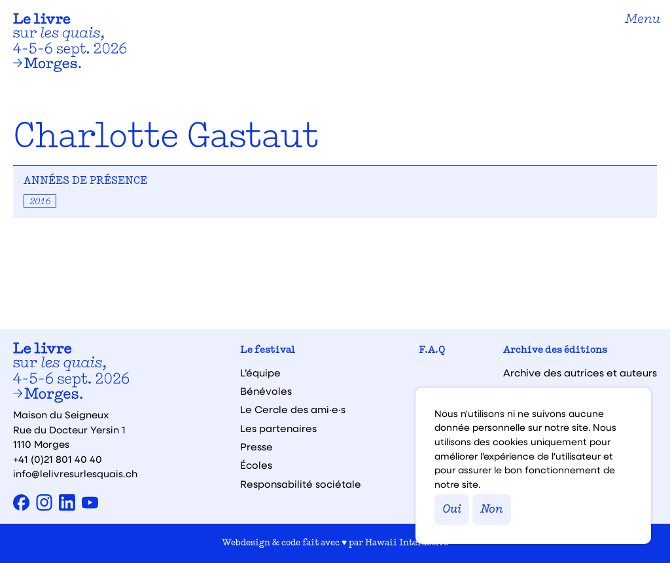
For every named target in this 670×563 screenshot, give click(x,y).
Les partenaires (278, 428)
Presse (256, 447)
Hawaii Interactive (406, 543)
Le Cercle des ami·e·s (292, 409)
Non (491, 509)
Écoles (256, 465)
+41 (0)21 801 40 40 (57, 458)
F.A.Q (432, 350)
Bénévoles (266, 391)
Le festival (267, 350)
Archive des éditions (555, 350)
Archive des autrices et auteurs (580, 373)
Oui (451, 509)
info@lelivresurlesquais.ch (75, 473)
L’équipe (260, 373)
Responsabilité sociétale (300, 484)
